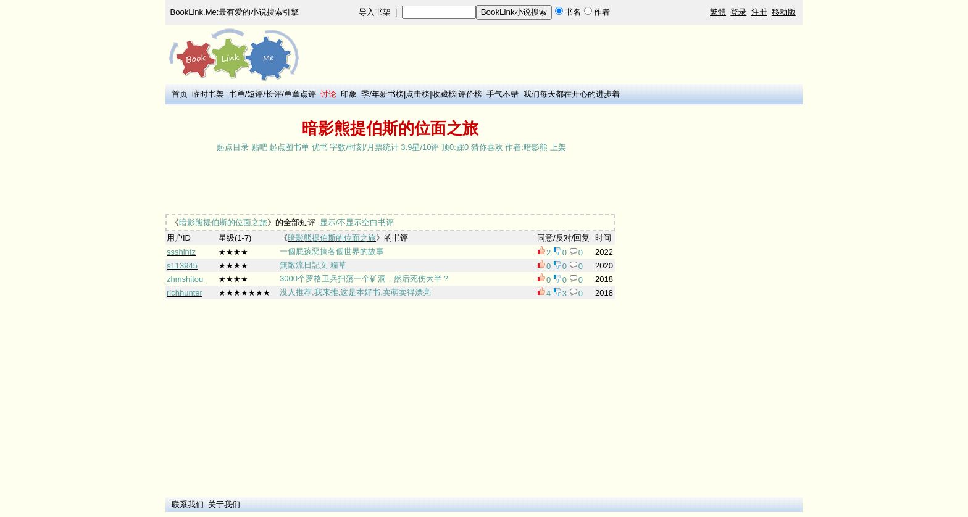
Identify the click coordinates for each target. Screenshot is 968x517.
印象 (349, 94)
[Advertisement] (390, 184)
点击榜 (418, 94)
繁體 (718, 12)
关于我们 (224, 504)
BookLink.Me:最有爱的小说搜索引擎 (234, 12)
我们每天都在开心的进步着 (572, 94)
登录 (738, 12)
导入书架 (375, 12)
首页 (180, 94)
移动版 (784, 12)
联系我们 (188, 504)
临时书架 (208, 94)
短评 (255, 94)
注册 (759, 12)
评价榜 (470, 94)
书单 (237, 94)
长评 (273, 94)
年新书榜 (388, 94)
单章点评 (300, 94)
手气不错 (502, 94)
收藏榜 (444, 94)
